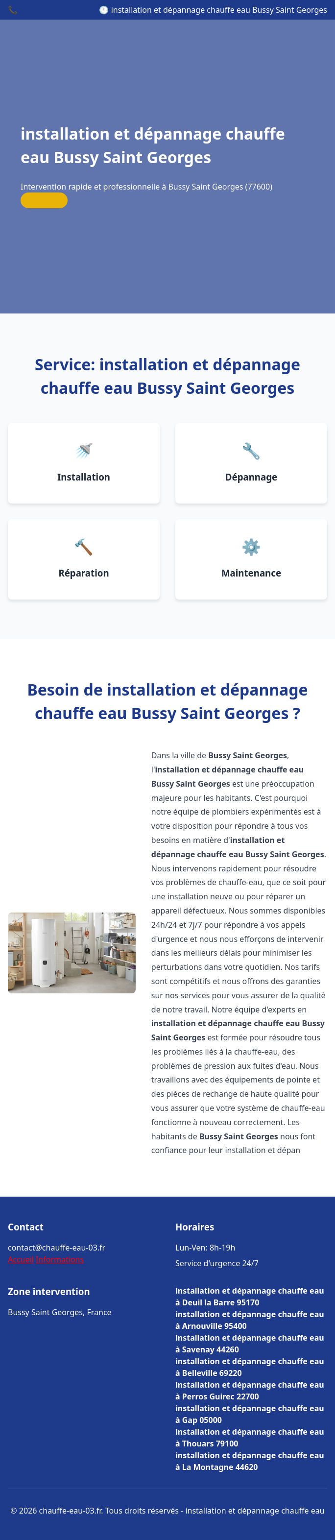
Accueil (21, 1259)
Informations (60, 1259)
